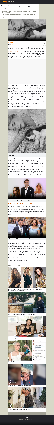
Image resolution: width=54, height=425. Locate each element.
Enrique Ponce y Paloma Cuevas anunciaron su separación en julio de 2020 (25, 203)
